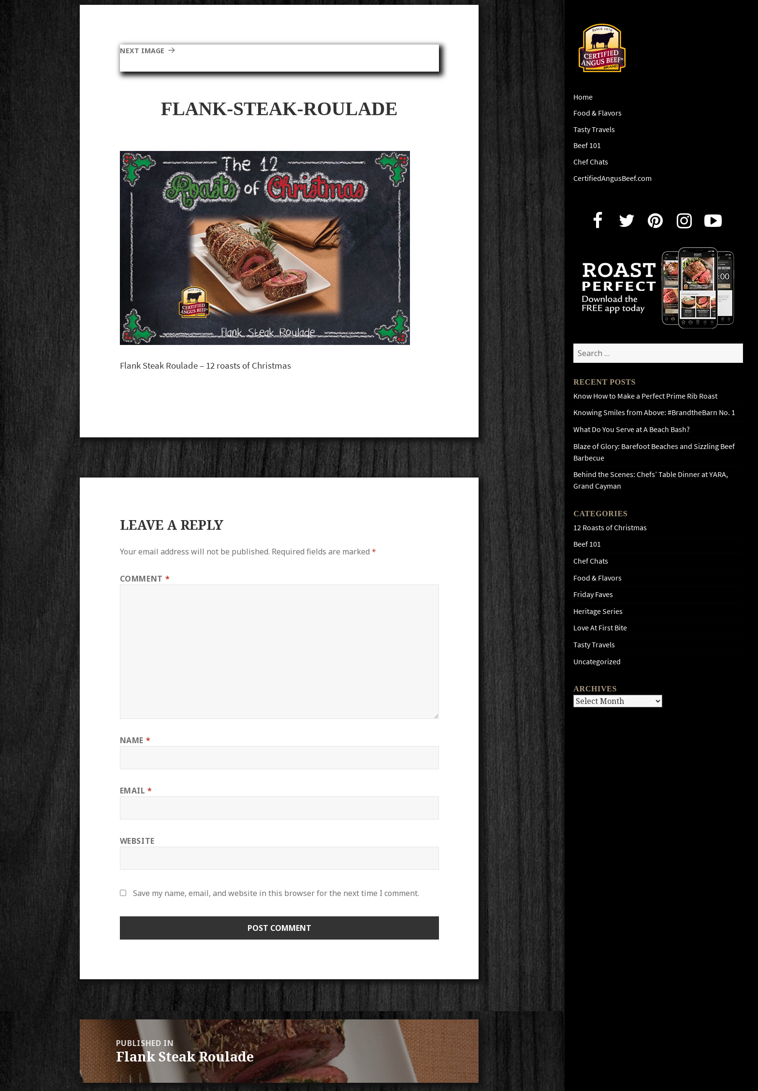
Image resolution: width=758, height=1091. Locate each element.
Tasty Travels (594, 129)
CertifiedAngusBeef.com (612, 178)
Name (135, 740)
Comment (145, 578)
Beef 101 (587, 145)
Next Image (144, 50)
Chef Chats (590, 162)
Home (583, 97)
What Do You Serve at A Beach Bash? (631, 429)
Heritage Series (598, 611)
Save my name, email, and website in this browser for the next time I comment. (276, 893)
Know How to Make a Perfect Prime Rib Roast (645, 396)
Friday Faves (593, 594)
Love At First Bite (600, 628)
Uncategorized (597, 662)
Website (137, 841)
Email (136, 790)
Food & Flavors (597, 113)
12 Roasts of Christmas (610, 528)
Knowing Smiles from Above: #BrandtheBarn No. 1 (654, 412)
